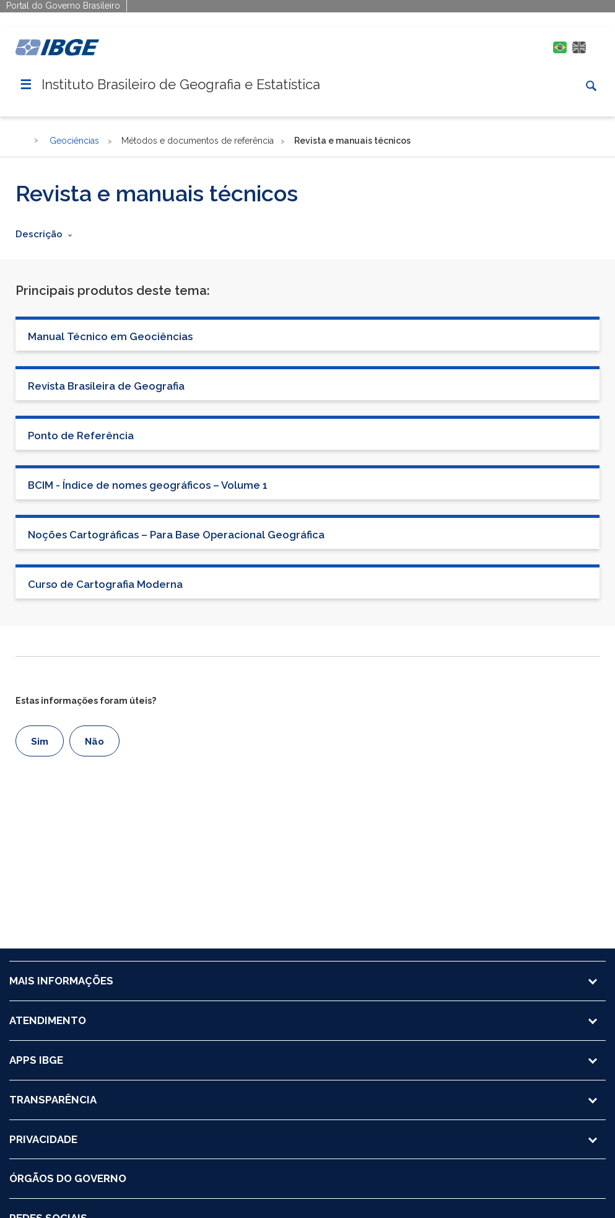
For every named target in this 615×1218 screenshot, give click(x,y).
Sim (39, 741)
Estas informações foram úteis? (85, 701)
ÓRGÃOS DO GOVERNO (67, 1178)
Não (94, 741)
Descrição (39, 234)
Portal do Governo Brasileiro (63, 6)
